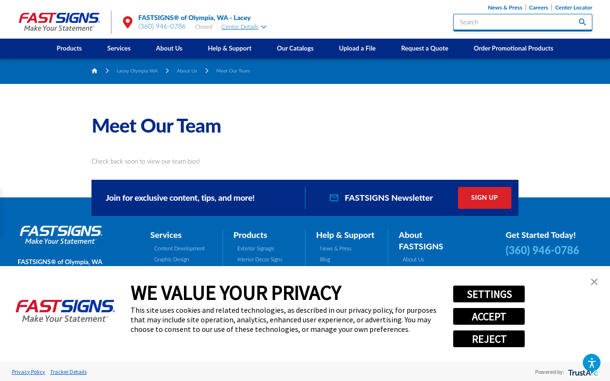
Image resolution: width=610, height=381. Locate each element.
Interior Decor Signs (260, 259)
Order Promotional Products (513, 48)
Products (69, 48)
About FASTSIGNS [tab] (421, 240)
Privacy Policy (28, 371)
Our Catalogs (295, 48)
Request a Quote (424, 48)
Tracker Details (68, 371)
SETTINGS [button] (489, 294)
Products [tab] (250, 234)
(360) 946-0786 (162, 26)
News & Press (505, 7)
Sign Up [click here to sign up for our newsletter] (484, 197)
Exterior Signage (255, 248)
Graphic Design (171, 259)
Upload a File (357, 48)
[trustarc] (582, 372)
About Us (169, 48)
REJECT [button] (489, 339)
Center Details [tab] (244, 26)
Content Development (179, 248)
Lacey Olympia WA (137, 70)
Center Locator (573, 7)
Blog (325, 259)
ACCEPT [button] (489, 316)
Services (119, 48)
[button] (591, 362)
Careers (538, 7)
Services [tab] (166, 234)
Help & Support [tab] (345, 234)
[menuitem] (69, 48)
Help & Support (230, 48)
